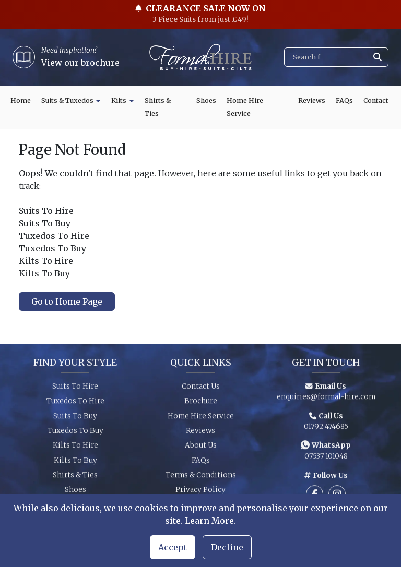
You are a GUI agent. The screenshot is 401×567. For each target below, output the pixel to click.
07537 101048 (326, 459)
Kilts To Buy (75, 463)
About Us (201, 448)
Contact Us (201, 388)
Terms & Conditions (201, 477)
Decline (227, 547)
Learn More (209, 520)
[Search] (336, 57)
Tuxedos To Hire (75, 403)
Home (20, 100)
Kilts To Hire (75, 448)
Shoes (206, 100)
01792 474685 (326, 429)
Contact (375, 100)
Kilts (118, 100)
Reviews (311, 100)
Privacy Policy (200, 492)
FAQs (344, 100)
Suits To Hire (75, 388)
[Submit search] (377, 57)
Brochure (200, 403)
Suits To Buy (75, 418)
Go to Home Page (66, 301)
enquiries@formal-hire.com (326, 399)
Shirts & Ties (158, 107)
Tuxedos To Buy (75, 433)
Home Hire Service (245, 107)
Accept (172, 547)
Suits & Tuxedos (67, 100)
